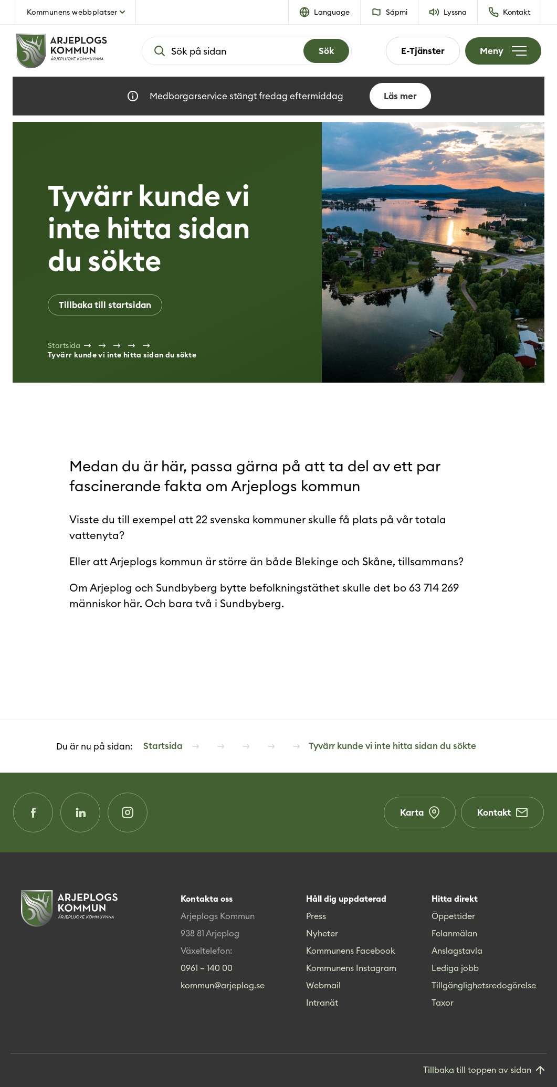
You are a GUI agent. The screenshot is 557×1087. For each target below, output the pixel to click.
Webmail (323, 985)
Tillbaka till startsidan (105, 305)
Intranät (322, 1002)
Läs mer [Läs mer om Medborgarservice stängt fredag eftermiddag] (400, 96)
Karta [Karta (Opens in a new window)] (419, 812)
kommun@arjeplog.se (223, 985)
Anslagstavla (457, 950)
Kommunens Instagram (351, 968)
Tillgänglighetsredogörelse (484, 985)
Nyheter (322, 933)
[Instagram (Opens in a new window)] (128, 812)
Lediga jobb (455, 968)
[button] (325, 12)
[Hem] (61, 51)
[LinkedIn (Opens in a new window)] (80, 812)
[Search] (326, 51)
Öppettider (453, 916)
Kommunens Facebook (350, 950)
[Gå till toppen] (485, 1070)
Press (316, 916)
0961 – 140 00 (207, 968)
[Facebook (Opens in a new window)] (33, 812)
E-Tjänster (423, 51)
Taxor (443, 1002)
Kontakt (502, 812)
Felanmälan (454, 933)
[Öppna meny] (503, 51)
